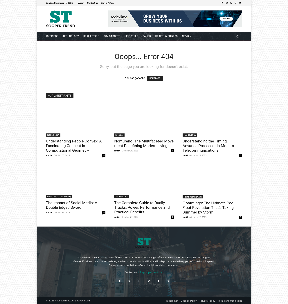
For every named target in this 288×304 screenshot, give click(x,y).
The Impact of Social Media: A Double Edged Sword (71, 205)
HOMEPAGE (155, 78)
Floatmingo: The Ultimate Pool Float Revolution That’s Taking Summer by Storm (208, 207)
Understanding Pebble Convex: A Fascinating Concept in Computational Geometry (74, 146)
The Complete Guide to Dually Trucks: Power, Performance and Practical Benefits (142, 207)
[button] (237, 36)
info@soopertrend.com (150, 272)
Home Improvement (192, 197)
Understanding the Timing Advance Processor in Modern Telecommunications (208, 146)
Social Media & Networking (59, 196)
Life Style (119, 135)
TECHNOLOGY (53, 135)
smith (49, 155)
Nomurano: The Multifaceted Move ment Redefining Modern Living (144, 143)
